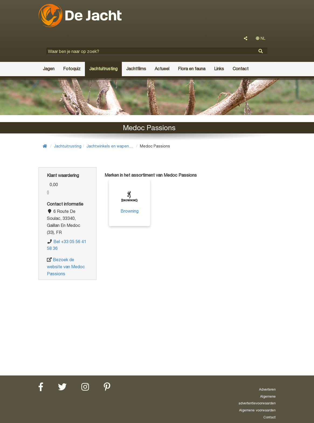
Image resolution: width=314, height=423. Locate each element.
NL (260, 38)
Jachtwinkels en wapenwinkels (114, 146)
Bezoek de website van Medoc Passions (66, 266)
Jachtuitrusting (67, 146)
